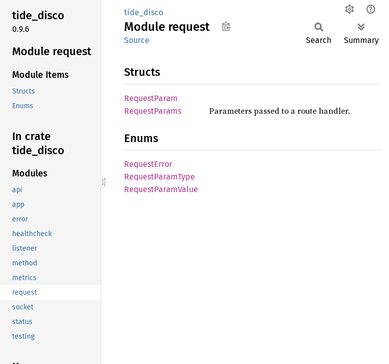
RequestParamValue (161, 189)
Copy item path (226, 26)
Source (136, 40)
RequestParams (152, 111)
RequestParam (151, 98)
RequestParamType (159, 176)
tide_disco (143, 12)
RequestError (148, 164)
